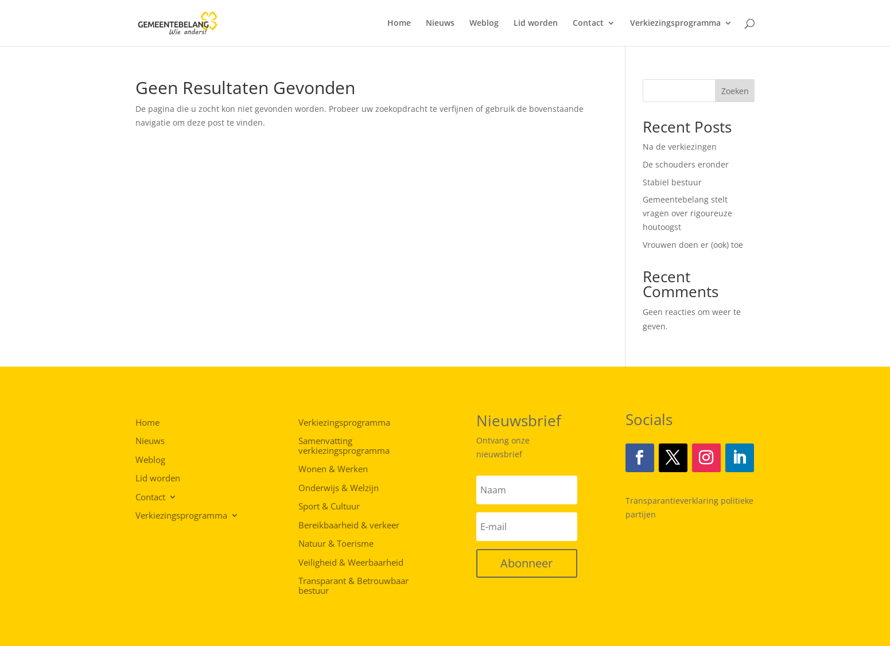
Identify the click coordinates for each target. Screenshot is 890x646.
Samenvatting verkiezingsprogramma (344, 446)
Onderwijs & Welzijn (338, 488)
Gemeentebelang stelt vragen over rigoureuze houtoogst (687, 213)
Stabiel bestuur (672, 182)
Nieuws (440, 23)
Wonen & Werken (333, 469)
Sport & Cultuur (329, 506)
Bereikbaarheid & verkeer (348, 525)
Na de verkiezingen (680, 146)
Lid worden (536, 23)
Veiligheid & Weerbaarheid (350, 563)
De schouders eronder (686, 164)
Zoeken (735, 90)
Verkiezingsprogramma (675, 23)
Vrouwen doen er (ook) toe (693, 244)
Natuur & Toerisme (336, 544)
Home (399, 23)
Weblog (484, 23)
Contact (588, 23)
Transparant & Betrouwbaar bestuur (353, 586)
